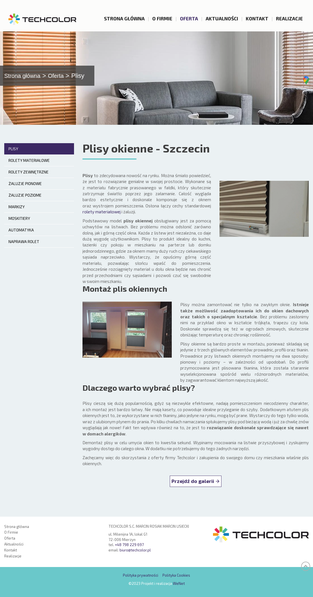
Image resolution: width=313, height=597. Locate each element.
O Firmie (162, 18)
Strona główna (124, 18)
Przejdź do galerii (192, 486)
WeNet (179, 583)
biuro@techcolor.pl (135, 550)
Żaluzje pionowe (25, 189)
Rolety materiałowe (29, 165)
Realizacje (289, 18)
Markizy (16, 212)
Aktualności (222, 18)
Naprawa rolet (23, 247)
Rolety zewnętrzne (28, 177)
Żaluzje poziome (25, 200)
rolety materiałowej (101, 217)
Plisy (13, 154)
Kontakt (257, 18)
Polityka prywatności (140, 575)
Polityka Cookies (176, 575)
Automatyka (21, 235)
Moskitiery (19, 223)
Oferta (189, 18)
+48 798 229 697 (129, 544)
